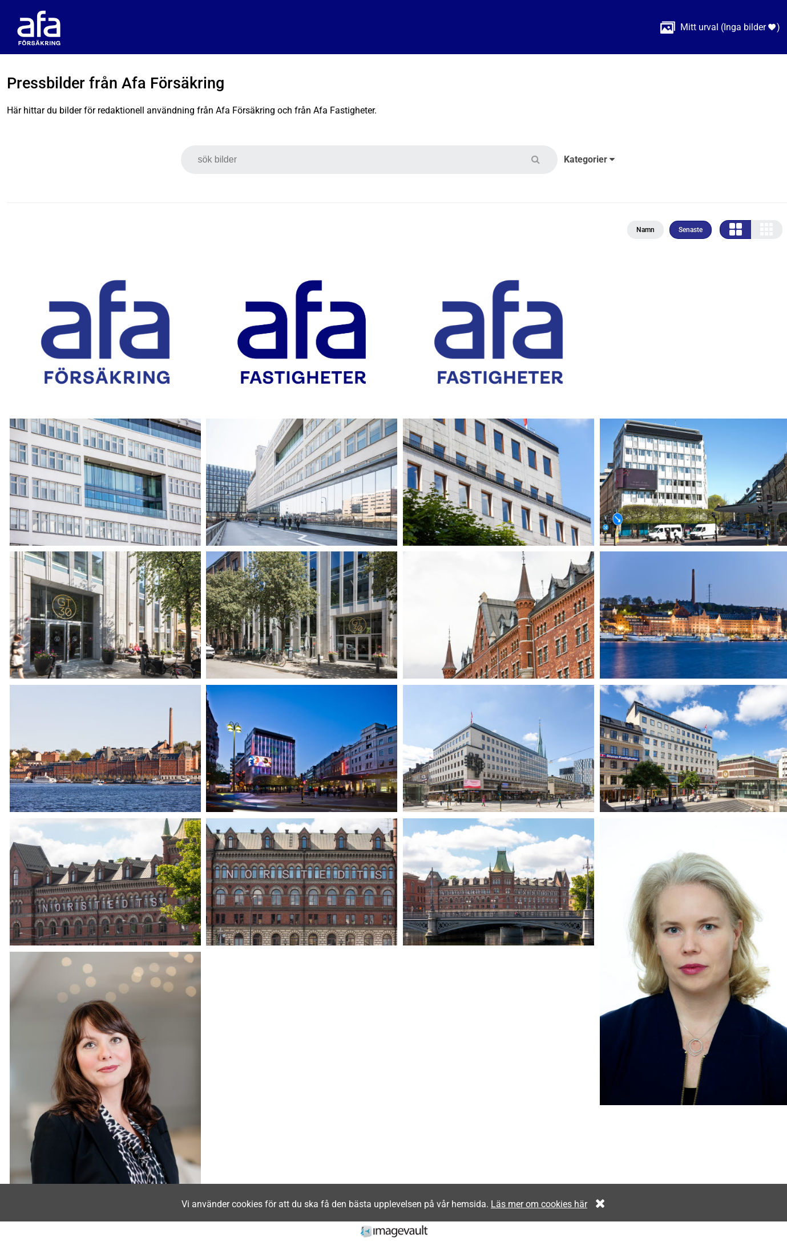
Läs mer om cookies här (539, 1204)
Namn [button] (645, 230)
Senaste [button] (691, 230)
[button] (542, 159)
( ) (720, 27)
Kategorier (589, 159)
